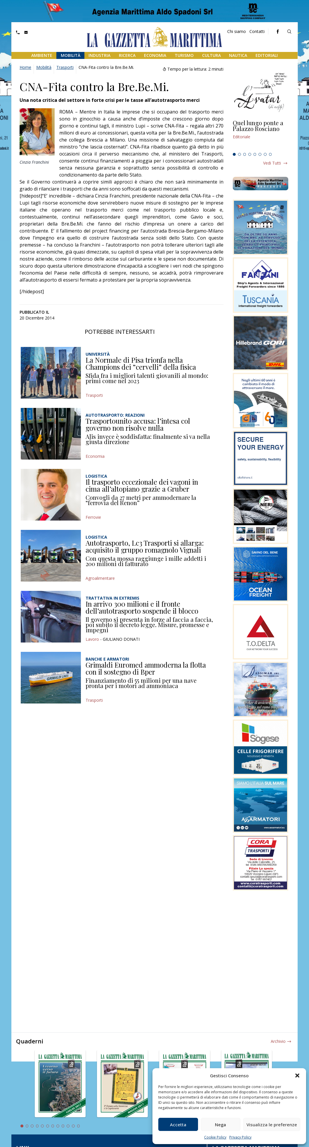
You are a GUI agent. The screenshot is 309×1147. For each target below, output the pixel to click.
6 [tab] (259, 154)
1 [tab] (234, 154)
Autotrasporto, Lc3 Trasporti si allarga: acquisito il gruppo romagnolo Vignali (145, 546)
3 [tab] (244, 154)
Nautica (238, 55)
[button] (297, 1075)
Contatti (257, 31)
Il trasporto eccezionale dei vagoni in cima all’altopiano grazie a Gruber (142, 485)
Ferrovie (93, 517)
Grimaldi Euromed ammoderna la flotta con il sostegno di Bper (146, 668)
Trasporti (65, 67)
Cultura (211, 55)
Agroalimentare (100, 578)
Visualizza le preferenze (271, 1124)
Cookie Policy (215, 1137)
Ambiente (41, 55)
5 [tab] (255, 154)
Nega (220, 1124)
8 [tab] (270, 154)
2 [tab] (239, 154)
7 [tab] (265, 154)
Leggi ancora (260, 135)
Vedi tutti (272, 163)
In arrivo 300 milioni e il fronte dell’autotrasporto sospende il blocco (142, 607)
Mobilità (70, 55)
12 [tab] (78, 1126)
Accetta (178, 1124)
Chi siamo (236, 31)
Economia (155, 55)
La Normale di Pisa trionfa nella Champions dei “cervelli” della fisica (141, 363)
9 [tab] (63, 1126)
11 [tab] (73, 1126)
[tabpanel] (260, 135)
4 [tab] (249, 154)
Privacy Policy (240, 1137)
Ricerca (127, 55)
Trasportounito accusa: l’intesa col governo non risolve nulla (138, 424)
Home (25, 67)
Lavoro (92, 639)
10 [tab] (68, 1126)
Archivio (278, 1041)
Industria (99, 55)
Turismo (184, 55)
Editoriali (267, 55)
